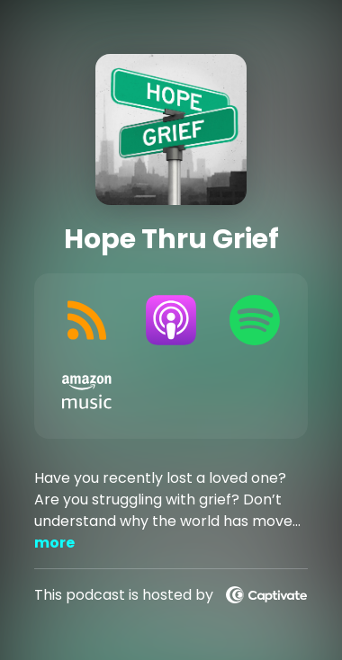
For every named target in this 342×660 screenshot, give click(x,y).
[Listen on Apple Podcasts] (170, 320)
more (54, 542)
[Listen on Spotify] (254, 320)
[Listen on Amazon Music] (87, 392)
